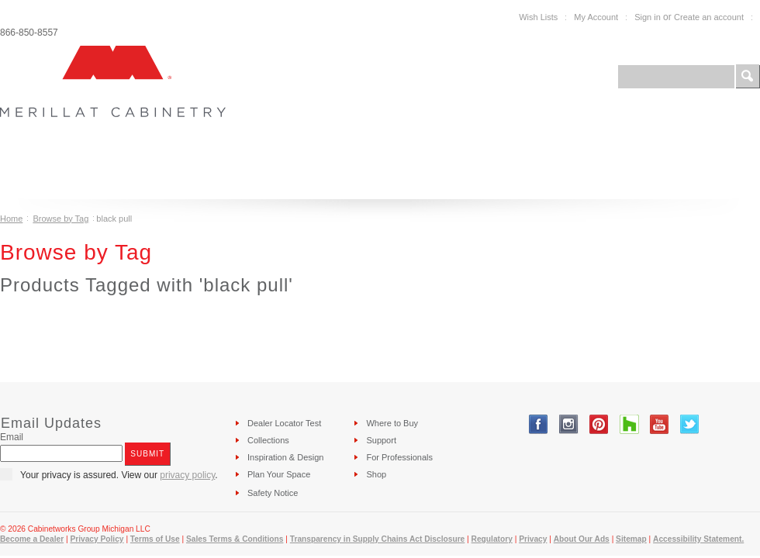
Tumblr (629, 424)
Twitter (690, 424)
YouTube (659, 424)
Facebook (538, 424)
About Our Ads (582, 539)
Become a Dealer (32, 539)
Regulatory (492, 539)
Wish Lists (538, 17)
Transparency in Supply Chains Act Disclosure (377, 539)
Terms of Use (155, 539)
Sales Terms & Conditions (234, 539)
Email (11, 437)
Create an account (709, 17)
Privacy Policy (96, 539)
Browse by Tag (60, 218)
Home (11, 218)
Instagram (569, 424)
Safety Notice (272, 493)
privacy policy (187, 475)
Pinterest (599, 424)
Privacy (533, 539)
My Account (596, 17)
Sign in (647, 17)
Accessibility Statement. (698, 539)
